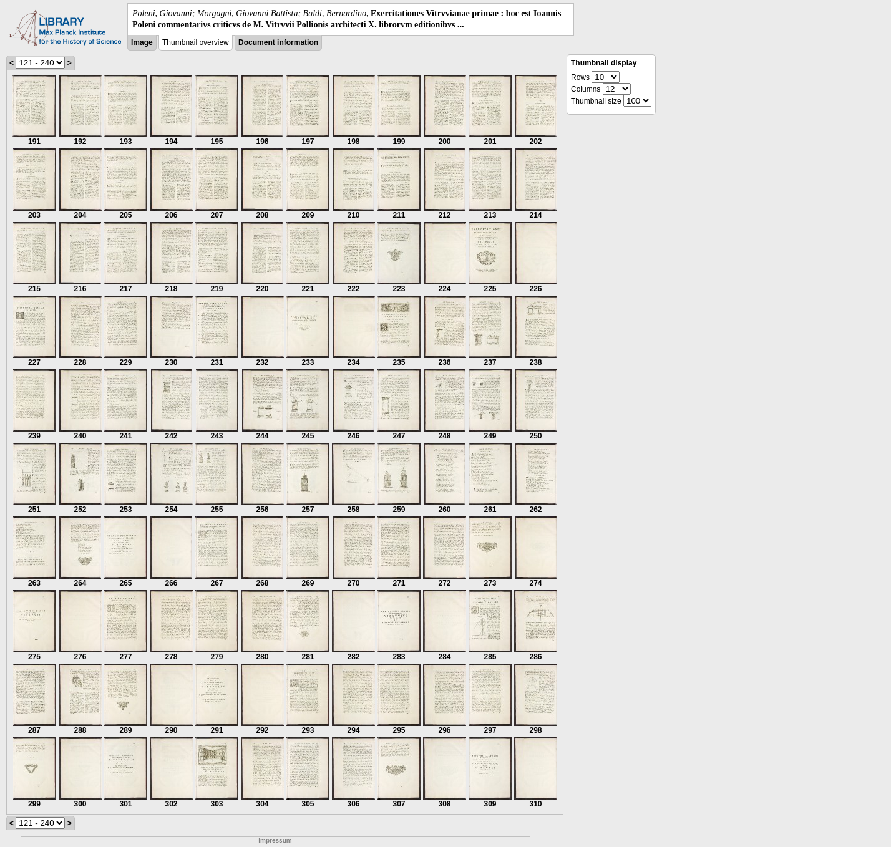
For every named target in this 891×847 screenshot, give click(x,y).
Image (142, 42)
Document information (278, 42)
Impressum (274, 840)
